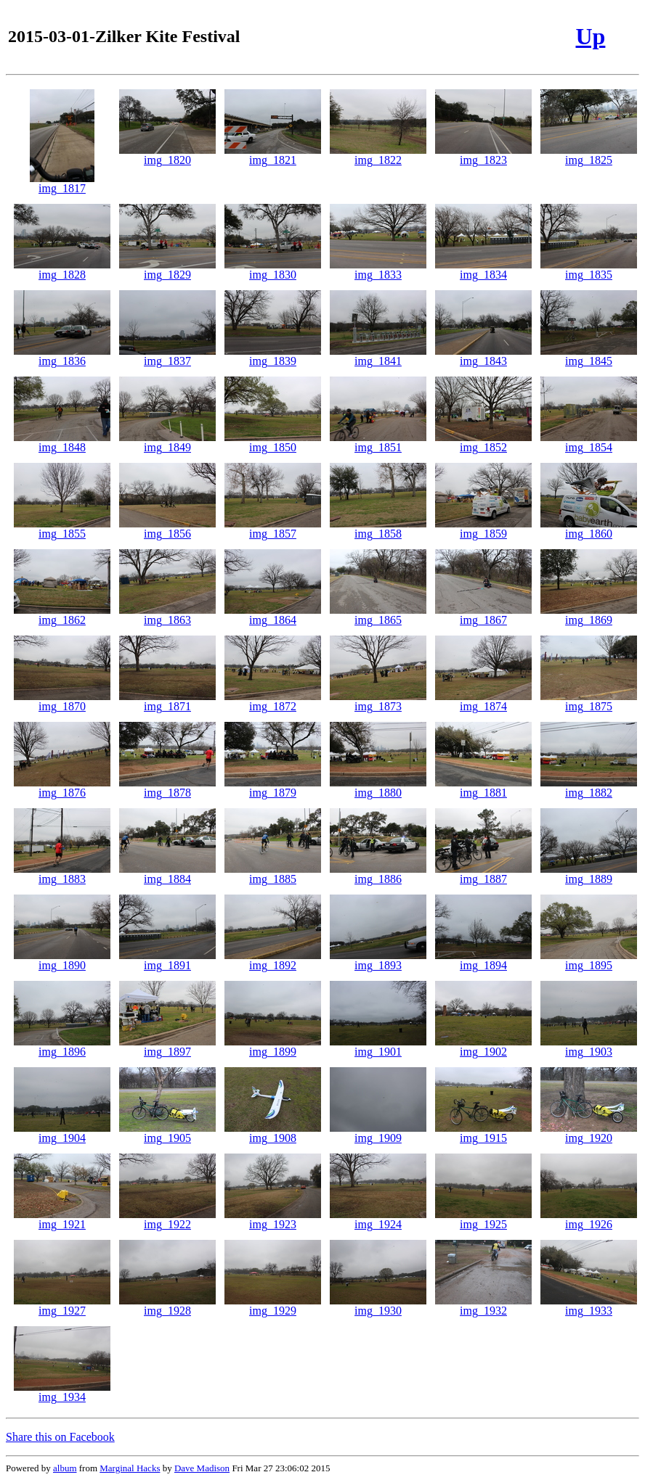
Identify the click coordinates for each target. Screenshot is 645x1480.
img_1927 (62, 1305)
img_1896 (62, 1046)
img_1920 (588, 1133)
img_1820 (167, 155)
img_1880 (378, 787)
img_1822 (378, 155)
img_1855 (62, 528)
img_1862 (62, 615)
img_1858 (378, 528)
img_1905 (167, 1133)
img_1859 (483, 528)
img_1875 (588, 701)
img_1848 (62, 442)
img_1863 (167, 615)
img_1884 (167, 874)
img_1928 (167, 1305)
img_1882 (588, 787)
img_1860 (588, 528)
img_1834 (483, 269)
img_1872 (272, 701)
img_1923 (272, 1219)
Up (590, 36)
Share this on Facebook (60, 1437)
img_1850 (272, 442)
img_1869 (588, 615)
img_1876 (62, 787)
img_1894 (483, 960)
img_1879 (272, 787)
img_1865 (378, 615)
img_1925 (483, 1219)
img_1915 (483, 1133)
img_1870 (62, 701)
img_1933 (588, 1305)
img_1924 (378, 1219)
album (65, 1468)
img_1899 (272, 1046)
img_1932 (483, 1305)
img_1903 (588, 1046)
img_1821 (272, 155)
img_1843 (483, 356)
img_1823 (483, 155)
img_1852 (483, 442)
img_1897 (167, 1046)
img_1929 (272, 1305)
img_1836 (62, 356)
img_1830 (272, 269)
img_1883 (62, 874)
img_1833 (378, 269)
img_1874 (483, 701)
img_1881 (483, 787)
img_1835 (588, 269)
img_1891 (167, 960)
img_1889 (588, 874)
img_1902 (483, 1046)
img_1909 (378, 1133)
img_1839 (272, 356)
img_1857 (272, 528)
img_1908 (272, 1133)
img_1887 (483, 874)
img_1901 (378, 1046)
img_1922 (167, 1219)
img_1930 (378, 1305)
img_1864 (272, 615)
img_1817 (62, 183)
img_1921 (62, 1219)
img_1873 (378, 701)
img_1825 (588, 155)
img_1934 (62, 1392)
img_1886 (378, 874)
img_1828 (62, 269)
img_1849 (167, 442)
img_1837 (167, 356)
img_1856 (167, 528)
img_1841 (378, 356)
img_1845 (588, 356)
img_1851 (378, 442)
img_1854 (588, 442)
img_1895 (588, 960)
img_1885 (272, 874)
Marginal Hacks (130, 1468)
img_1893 (378, 960)
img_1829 (167, 269)
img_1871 (167, 701)
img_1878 (167, 787)
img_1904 (62, 1133)
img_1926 (588, 1219)
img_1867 (483, 615)
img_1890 (62, 960)
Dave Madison (202, 1468)
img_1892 (272, 960)
